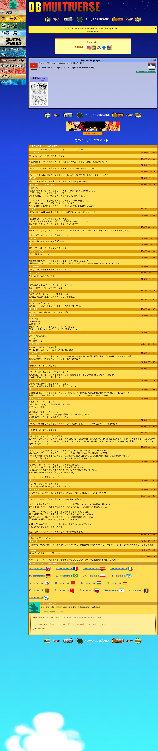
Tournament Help (12, 60)
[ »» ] (138, 19)
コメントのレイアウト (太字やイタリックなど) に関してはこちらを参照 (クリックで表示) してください (70, 727)
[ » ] (117, 19)
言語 (6, 12)
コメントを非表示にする (93, 237)
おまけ (5, 71)
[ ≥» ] (129, 19)
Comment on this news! (146, 175)
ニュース (9, 19)
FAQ (3, 54)
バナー (5, 82)
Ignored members (39, 732)
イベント (7, 76)
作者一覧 (9, 33)
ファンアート (10, 49)
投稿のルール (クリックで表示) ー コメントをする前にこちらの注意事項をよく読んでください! (67, 721)
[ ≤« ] (56, 19)
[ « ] (68, 19)
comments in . (40, 671)
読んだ (9, 25)
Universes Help (11, 65)
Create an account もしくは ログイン (56, 715)
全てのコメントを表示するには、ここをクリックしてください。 (57, 253)
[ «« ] (47, 19)
